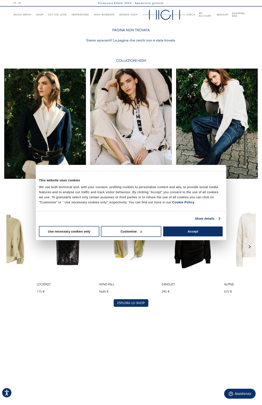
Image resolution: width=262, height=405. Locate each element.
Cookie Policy (183, 202)
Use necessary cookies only (69, 231)
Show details (205, 218)
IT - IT (17, 2)
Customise (131, 231)
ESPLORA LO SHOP (131, 303)
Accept (193, 231)
